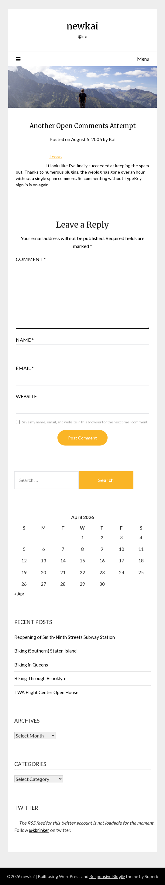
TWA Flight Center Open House (46, 692)
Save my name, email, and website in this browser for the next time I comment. (85, 422)
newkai (82, 26)
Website (26, 396)
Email (25, 368)
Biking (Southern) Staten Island (45, 650)
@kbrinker (39, 830)
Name (25, 340)
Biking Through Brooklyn (39, 678)
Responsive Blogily (107, 876)
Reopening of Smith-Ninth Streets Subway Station (64, 637)
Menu (143, 59)
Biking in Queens (31, 664)
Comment (31, 259)
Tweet (55, 156)
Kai (112, 139)
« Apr (19, 593)
